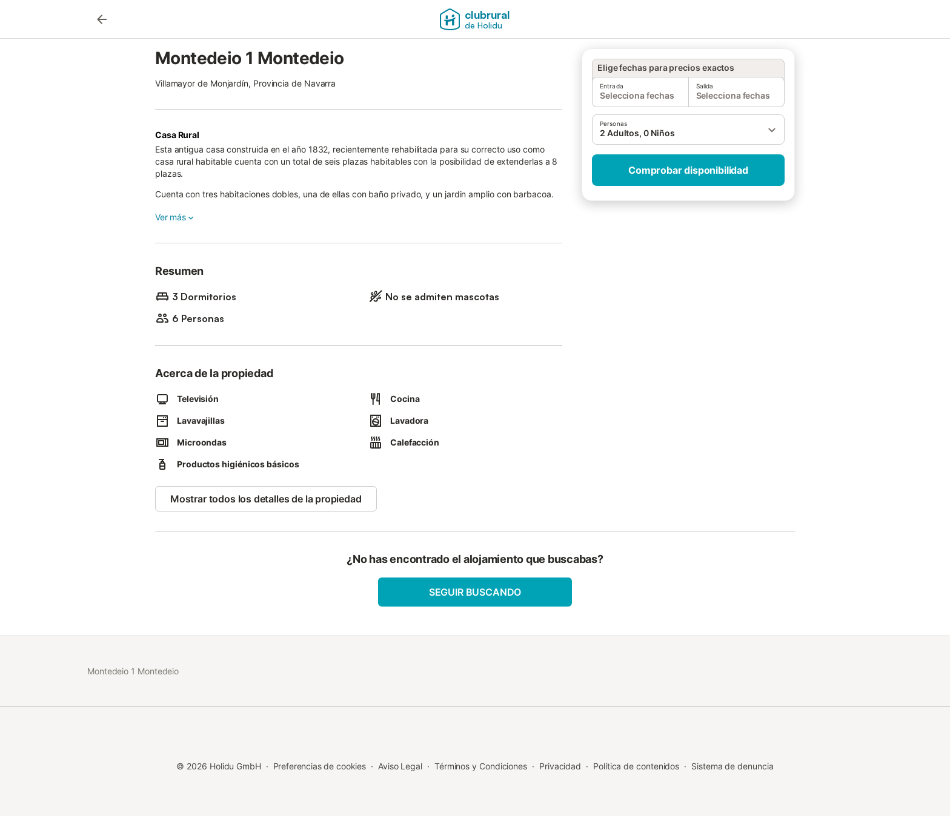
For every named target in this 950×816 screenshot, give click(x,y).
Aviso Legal (400, 766)
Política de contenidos (636, 766)
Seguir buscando (475, 592)
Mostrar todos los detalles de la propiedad (266, 499)
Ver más (175, 217)
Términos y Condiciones (480, 766)
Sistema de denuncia (732, 766)
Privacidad (560, 766)
